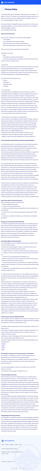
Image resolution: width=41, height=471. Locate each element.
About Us (12, 444)
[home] (7, 2)
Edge (3, 349)
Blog (20, 444)
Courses (16, 444)
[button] (38, 2)
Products (7, 444)
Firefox (3, 347)
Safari (3, 345)
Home (3, 444)
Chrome (4, 344)
